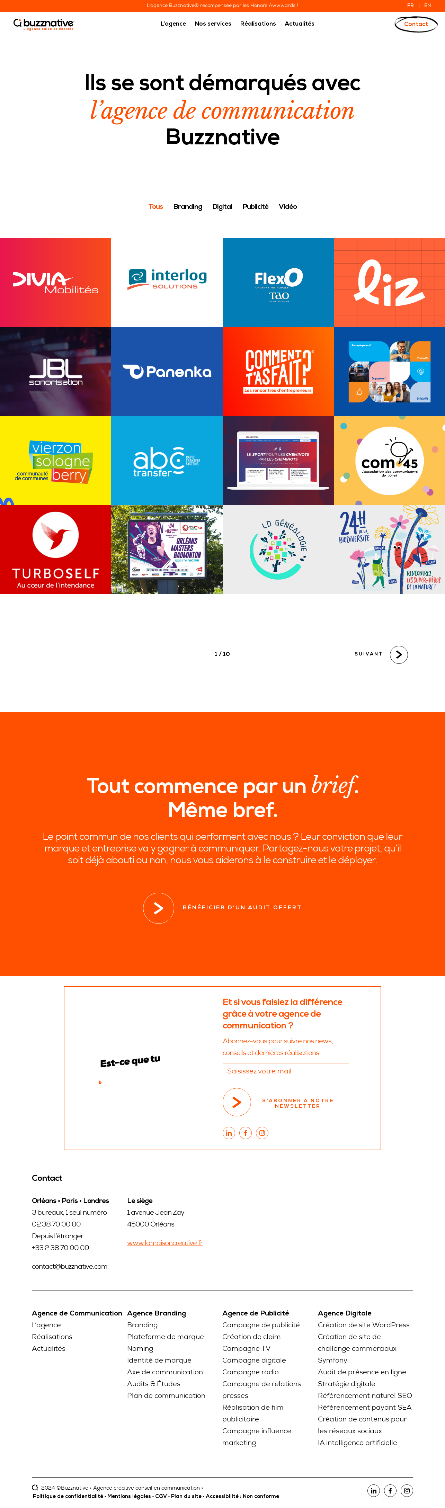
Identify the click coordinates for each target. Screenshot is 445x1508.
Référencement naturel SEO (365, 1396)
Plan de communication (166, 1396)
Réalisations (52, 1337)
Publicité (255, 207)
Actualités (48, 1349)
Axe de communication (165, 1372)
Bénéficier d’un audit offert (222, 908)
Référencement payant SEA (365, 1408)
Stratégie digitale (346, 1384)
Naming (140, 1349)
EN (427, 5)
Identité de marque (159, 1361)
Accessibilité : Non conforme (242, 1496)
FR (410, 5)
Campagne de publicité (261, 1325)
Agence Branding (156, 1314)
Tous (155, 207)
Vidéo (288, 207)
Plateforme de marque (165, 1337)
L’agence (46, 1325)
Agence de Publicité (255, 1314)
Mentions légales (129, 1496)
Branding (187, 207)
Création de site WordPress (364, 1325)
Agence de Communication (77, 1314)
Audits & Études (153, 1384)
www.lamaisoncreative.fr (165, 1243)
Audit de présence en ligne (362, 1372)
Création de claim (251, 1337)
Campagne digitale (254, 1361)
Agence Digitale (345, 1314)
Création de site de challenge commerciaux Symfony (357, 1349)
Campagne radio (250, 1372)
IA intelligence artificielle (357, 1443)
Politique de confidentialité (68, 1496)
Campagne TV (246, 1349)
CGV (161, 1496)
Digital (222, 207)
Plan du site (186, 1496)
